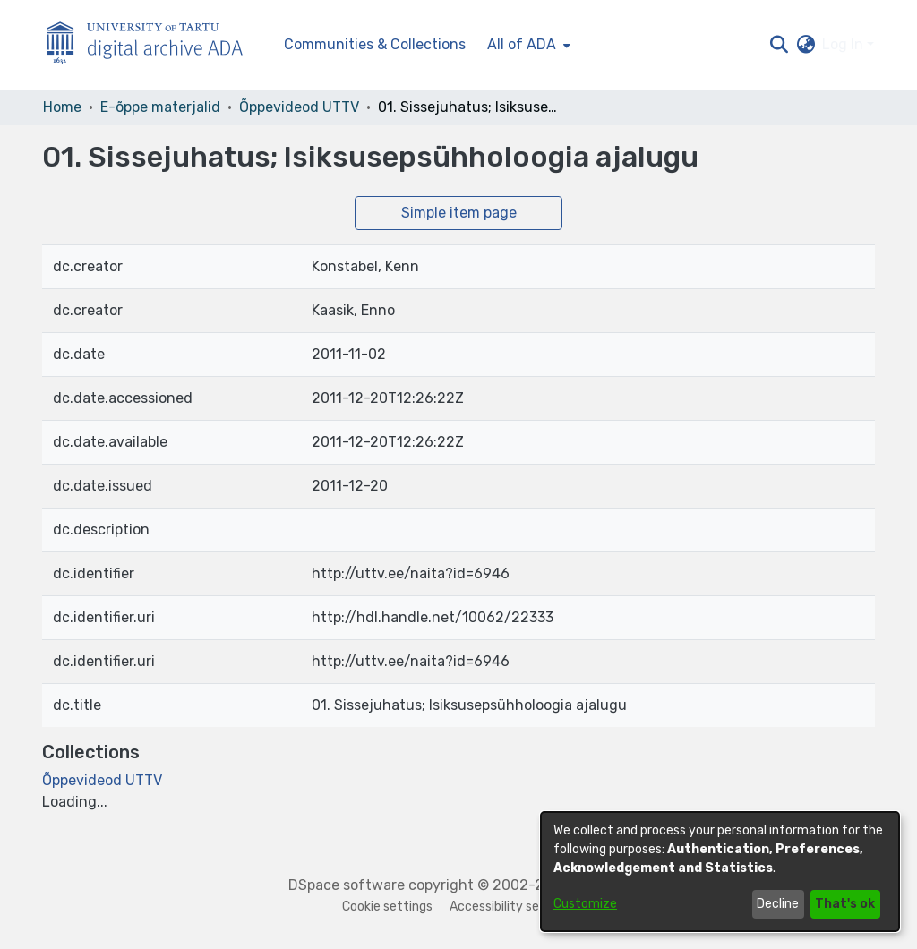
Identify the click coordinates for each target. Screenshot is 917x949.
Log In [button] (844, 44)
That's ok (845, 903)
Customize (585, 903)
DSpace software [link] (346, 884)
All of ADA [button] (521, 44)
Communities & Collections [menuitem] (375, 44)
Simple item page (459, 212)
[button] (778, 45)
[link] (102, 780)
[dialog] (720, 871)
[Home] (154, 45)
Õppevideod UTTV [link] (299, 106)
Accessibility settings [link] (512, 906)
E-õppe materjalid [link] (160, 106)
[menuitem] (527, 45)
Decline (778, 903)
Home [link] (62, 106)
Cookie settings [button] (387, 906)
